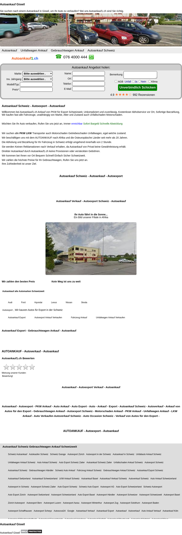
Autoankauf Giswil (12, 4)
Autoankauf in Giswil (37, 11)
